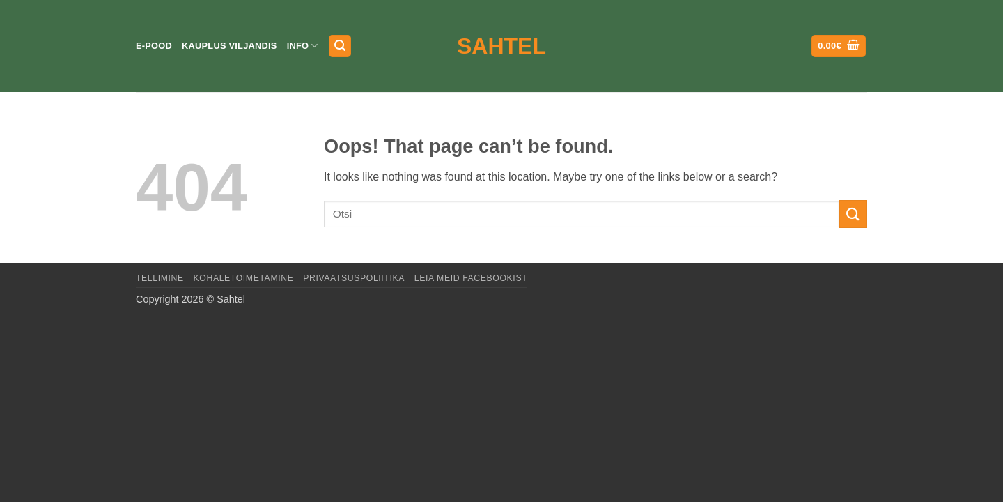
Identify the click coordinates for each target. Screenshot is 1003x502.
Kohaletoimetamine (244, 278)
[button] (340, 46)
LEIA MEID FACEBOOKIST (470, 278)
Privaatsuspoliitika (354, 278)
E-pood (154, 45)
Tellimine (160, 278)
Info (302, 45)
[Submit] (853, 213)
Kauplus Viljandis (229, 45)
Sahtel (501, 46)
